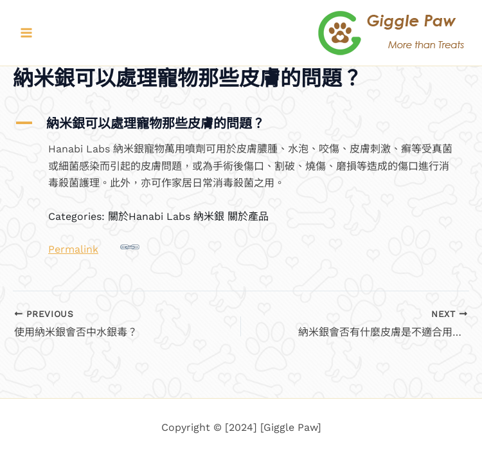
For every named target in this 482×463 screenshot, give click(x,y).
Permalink (93, 246)
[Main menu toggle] (26, 32)
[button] (241, 123)
